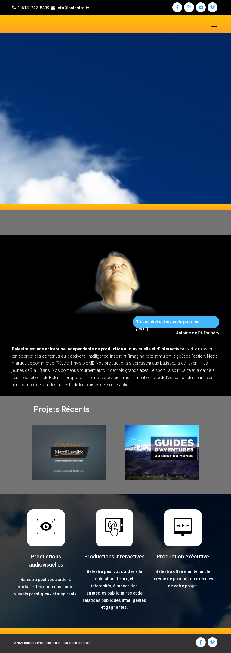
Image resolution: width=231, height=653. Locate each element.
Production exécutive (183, 556)
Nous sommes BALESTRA (57, 143)
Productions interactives (114, 556)
